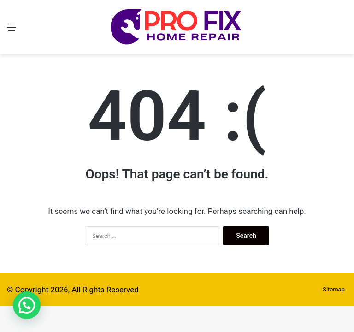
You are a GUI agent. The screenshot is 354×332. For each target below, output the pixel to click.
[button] (27, 305)
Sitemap (334, 289)
